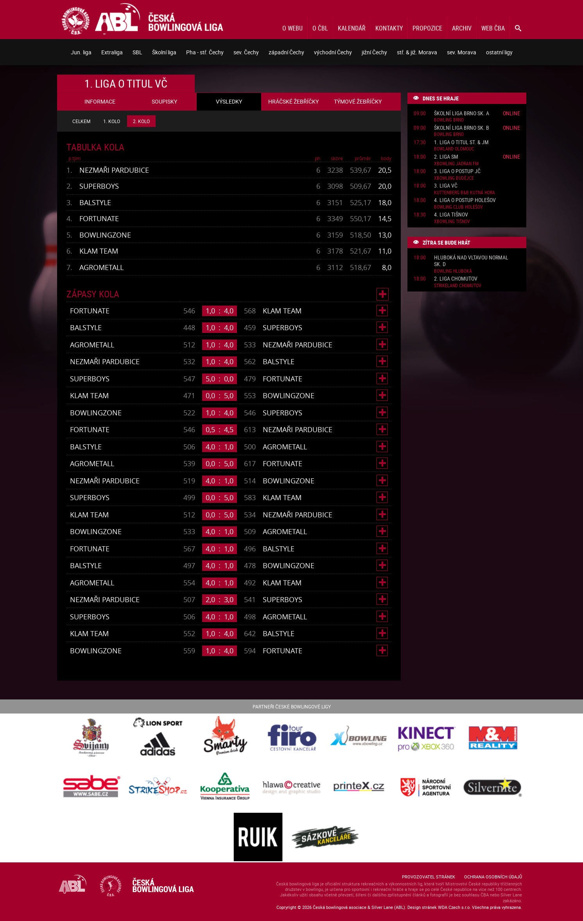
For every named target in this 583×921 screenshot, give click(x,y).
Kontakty (389, 28)
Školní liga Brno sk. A (461, 113)
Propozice (427, 28)
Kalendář (352, 28)
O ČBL (320, 28)
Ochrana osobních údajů (493, 877)
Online (511, 113)
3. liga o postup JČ (457, 171)
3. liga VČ (445, 185)
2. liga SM (446, 157)
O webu (292, 28)
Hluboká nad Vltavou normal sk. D (471, 261)
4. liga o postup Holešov (465, 200)
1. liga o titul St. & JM (461, 142)
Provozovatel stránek (428, 877)
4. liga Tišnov (451, 214)
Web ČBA (493, 28)
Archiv (462, 28)
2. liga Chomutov (455, 278)
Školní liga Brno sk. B (461, 128)
